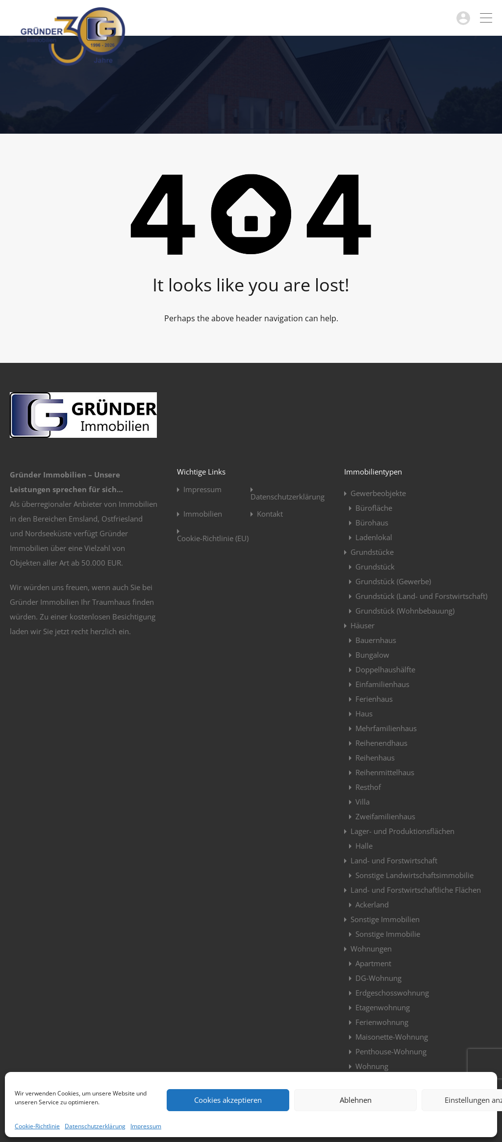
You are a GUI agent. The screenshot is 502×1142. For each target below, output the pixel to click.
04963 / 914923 (424, 18)
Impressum (145, 1126)
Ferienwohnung (381, 1022)
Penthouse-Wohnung (391, 1051)
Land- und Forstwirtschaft (394, 860)
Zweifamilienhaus (385, 816)
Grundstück (375, 566)
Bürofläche (373, 508)
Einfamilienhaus (382, 684)
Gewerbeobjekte (378, 493)
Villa (362, 802)
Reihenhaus (375, 757)
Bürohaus (371, 522)
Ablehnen (356, 1100)
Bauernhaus (375, 640)
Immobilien (202, 514)
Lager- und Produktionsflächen (402, 831)
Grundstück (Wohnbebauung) (404, 611)
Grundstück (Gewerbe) (393, 581)
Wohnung (371, 1066)
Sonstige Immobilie (387, 934)
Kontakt (270, 514)
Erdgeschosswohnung (392, 993)
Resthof (368, 787)
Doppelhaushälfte (385, 669)
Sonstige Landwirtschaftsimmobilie (414, 875)
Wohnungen (371, 948)
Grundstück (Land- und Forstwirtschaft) (421, 596)
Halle (364, 846)
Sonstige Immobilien (385, 919)
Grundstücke (372, 552)
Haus (364, 713)
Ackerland (372, 904)
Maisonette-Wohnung (391, 1037)
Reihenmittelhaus (384, 772)
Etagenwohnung (382, 1007)
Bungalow (372, 655)
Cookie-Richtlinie (37, 1126)
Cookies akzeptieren (228, 1100)
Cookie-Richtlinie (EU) (213, 538)
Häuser (363, 625)
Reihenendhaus (381, 743)
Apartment (373, 963)
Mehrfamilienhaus (386, 728)
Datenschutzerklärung (95, 1126)
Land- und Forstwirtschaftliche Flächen (416, 890)
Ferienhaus (374, 699)
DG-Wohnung (378, 978)
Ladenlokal (373, 537)
